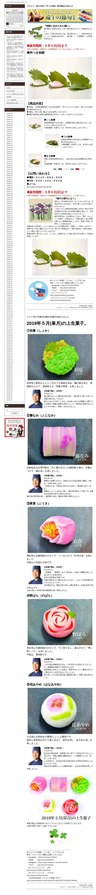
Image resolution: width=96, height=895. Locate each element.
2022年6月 (9, 205)
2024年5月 (9, 159)
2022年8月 (9, 201)
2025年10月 (10, 125)
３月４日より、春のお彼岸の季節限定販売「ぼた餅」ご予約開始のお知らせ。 (15, 48)
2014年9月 (9, 390)
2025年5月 (9, 135)
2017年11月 (10, 314)
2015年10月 (10, 364)
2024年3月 (9, 163)
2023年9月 (9, 175)
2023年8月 (9, 177)
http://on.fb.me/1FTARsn (70, 285)
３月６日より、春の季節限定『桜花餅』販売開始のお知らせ (15, 43)
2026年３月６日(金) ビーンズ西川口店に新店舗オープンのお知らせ (15, 52)
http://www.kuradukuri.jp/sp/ (37, 875)
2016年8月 (9, 344)
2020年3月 (9, 259)
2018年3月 (9, 306)
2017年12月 (10, 312)
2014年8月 (9, 392)
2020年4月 (9, 258)
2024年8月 (9, 153)
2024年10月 (10, 149)
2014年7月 (9, 394)
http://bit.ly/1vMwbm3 (68, 288)
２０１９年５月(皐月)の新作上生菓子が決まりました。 (48, 317)
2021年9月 (9, 223)
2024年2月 (9, 165)
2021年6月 (9, 230)
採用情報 (9, 97)
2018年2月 (9, 308)
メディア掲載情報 (11, 100)
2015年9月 (9, 366)
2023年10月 (10, 173)
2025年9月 (9, 127)
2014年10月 (10, 388)
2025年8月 (9, 129)
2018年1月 (9, 310)
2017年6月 (9, 324)
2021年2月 (9, 238)
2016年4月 (9, 352)
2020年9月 (9, 247)
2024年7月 (9, 155)
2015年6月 (9, 372)
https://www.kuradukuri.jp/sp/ (60, 300)
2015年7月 (9, 370)
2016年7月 (9, 346)
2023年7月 (9, 179)
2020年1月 (9, 264)
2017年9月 (9, 318)
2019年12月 (10, 266)
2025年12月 (10, 121)
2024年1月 (9, 167)
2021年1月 (9, 239)
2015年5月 (9, 374)
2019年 (22, 2)
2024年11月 (10, 147)
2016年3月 (9, 354)
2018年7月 (9, 300)
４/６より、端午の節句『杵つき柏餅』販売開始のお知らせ (50, 6)
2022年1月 (9, 215)
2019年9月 (9, 272)
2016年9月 (9, 342)
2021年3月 (9, 235)
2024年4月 (9, 161)
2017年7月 (9, 322)
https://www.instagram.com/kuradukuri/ (53, 862)
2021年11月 (10, 219)
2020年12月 (10, 241)
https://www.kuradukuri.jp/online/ (62, 295)
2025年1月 (9, 143)
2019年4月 (9, 282)
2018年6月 (9, 302)
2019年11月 (10, 267)
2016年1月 (9, 358)
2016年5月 (9, 350)
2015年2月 (9, 380)
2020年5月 (9, 256)
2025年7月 (9, 131)
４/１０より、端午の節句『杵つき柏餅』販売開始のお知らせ (15, 36)
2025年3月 (9, 139)
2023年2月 (9, 189)
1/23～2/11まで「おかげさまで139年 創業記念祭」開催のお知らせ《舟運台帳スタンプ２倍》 (15, 64)
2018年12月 (10, 290)
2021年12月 (10, 217)
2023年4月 (9, 185)
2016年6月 (9, 348)
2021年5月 (9, 231)
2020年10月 (10, 245)
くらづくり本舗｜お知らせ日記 (12, 2)
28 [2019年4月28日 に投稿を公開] (7, 23)
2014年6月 (9, 396)
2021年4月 (9, 233)
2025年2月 (9, 141)
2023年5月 (9, 183)
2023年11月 (10, 171)
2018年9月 (9, 296)
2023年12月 (10, 169)
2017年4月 (9, 328)
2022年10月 (10, 197)
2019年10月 (10, 270)
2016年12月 (10, 336)
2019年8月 (9, 273)
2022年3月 (9, 211)
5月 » (21, 26)
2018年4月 (9, 304)
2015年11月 (10, 362)
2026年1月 (9, 119)
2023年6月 (9, 181)
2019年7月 (9, 276)
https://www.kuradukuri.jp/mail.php (39, 187)
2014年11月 (10, 386)
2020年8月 (9, 250)
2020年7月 (9, 252)
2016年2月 (9, 356)
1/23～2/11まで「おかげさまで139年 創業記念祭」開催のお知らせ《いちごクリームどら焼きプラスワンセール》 (15, 70)
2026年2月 (9, 117)
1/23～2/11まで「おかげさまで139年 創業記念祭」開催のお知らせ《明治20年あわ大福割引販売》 (15, 76)
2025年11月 (10, 123)
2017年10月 (10, 316)
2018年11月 (10, 292)
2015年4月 (9, 376)
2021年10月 (10, 221)
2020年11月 (10, 244)
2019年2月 (9, 286)
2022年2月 (9, 213)
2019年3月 (9, 284)
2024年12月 (10, 145)
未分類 (8, 88)
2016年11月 (10, 338)
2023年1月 (9, 191)
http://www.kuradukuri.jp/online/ (39, 870)
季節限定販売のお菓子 (13, 103)
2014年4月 (9, 400)
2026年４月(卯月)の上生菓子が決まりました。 (15, 40)
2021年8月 (9, 225)
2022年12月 (10, 193)
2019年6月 (9, 278)
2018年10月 (10, 294)
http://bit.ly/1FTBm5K (68, 290)
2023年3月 (9, 187)
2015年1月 (9, 382)
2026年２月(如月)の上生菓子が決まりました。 (15, 60)
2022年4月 (9, 209)
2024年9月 (9, 151)
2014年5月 (9, 398)
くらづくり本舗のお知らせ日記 (15, 94)
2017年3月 (9, 330)
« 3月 (7, 26)
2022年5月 (9, 207)
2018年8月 (9, 298)
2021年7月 (9, 227)
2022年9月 (9, 199)
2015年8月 (9, 368)
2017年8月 (9, 320)
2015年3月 (9, 378)
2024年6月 (9, 157)
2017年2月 (9, 332)
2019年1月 (9, 287)
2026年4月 (9, 113)
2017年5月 (9, 326)
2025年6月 (9, 133)
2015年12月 (10, 360)
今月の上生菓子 (11, 91)
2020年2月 (9, 261)
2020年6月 (9, 253)
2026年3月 (9, 115)
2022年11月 (10, 195)
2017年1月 (9, 334)
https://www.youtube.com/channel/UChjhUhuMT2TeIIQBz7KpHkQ (52, 880)
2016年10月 (10, 340)
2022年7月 (9, 203)
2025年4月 (9, 137)
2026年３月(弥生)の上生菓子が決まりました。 (15, 56)
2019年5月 (9, 280)
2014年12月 (10, 384)
